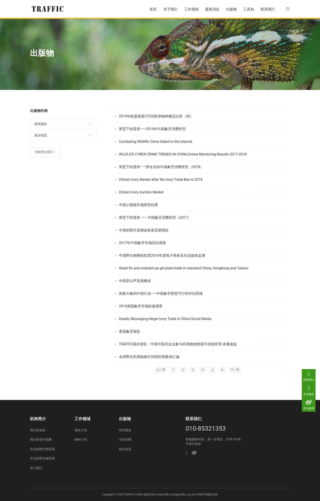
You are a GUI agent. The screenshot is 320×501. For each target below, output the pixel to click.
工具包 (248, 9)
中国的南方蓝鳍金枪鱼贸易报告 (144, 230)
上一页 (160, 369)
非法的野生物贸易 (42, 458)
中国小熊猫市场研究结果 (138, 205)
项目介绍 (80, 430)
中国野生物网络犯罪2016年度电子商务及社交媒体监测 (162, 255)
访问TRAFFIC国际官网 (204, 494)
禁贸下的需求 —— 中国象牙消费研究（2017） (155, 217)
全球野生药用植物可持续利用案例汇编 (149, 357)
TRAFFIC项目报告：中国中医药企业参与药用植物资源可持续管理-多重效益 (178, 344)
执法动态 (40, 135)
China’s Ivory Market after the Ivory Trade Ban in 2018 (161, 179)
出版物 (231, 9)
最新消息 (212, 9)
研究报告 (40, 124)
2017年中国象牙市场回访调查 (142, 243)
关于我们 (170, 9)
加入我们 (36, 468)
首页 (153, 9)
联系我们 (268, 9)
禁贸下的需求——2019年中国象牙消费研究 (152, 129)
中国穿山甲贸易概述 (135, 281)
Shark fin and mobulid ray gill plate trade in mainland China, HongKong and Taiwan (183, 268)
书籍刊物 (125, 439)
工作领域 (191, 9)
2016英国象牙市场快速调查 (140, 306)
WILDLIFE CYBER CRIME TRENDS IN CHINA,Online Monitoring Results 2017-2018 (183, 154)
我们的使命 (38, 430)
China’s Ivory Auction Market (141, 192)
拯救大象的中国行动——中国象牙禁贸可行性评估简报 (161, 293)
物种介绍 (80, 439)
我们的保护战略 (41, 439)
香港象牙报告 (129, 331)
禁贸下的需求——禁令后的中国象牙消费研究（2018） (161, 167)
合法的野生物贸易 (42, 449)
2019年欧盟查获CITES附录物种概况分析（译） (156, 116)
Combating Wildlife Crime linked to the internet (155, 141)
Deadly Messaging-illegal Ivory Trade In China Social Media (165, 319)
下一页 (234, 369)
